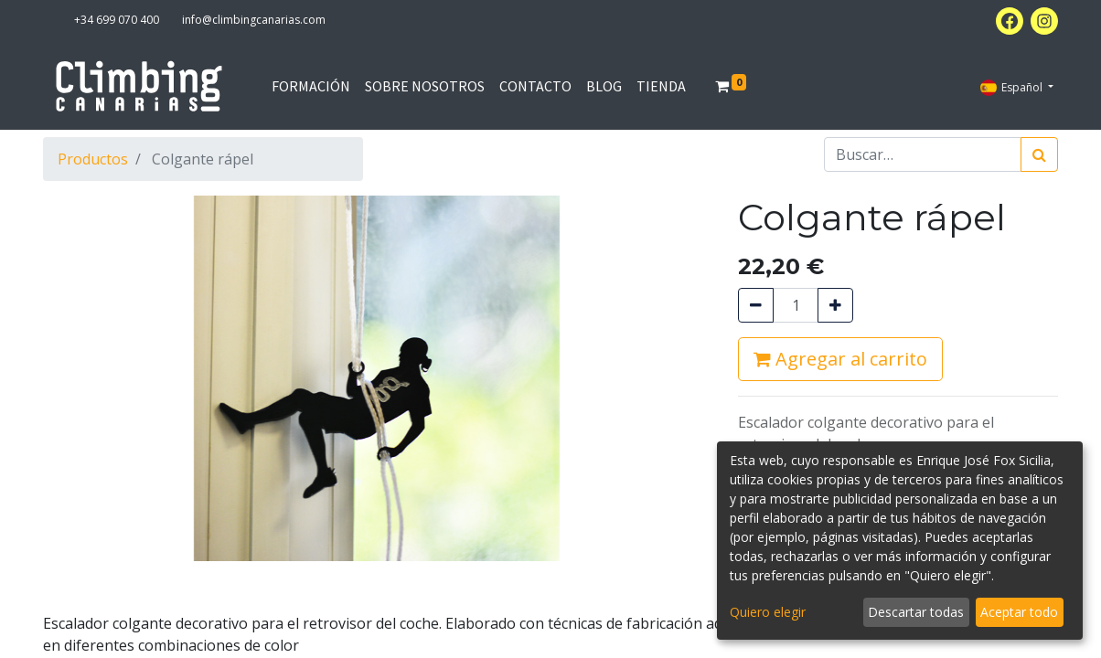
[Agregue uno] (835, 305)
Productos (93, 159)
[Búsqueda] (1039, 154)
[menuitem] (311, 86)
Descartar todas (916, 612)
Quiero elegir (768, 612)
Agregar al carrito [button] (840, 358)
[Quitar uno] (756, 305)
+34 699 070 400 (116, 19)
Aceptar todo (1019, 612)
